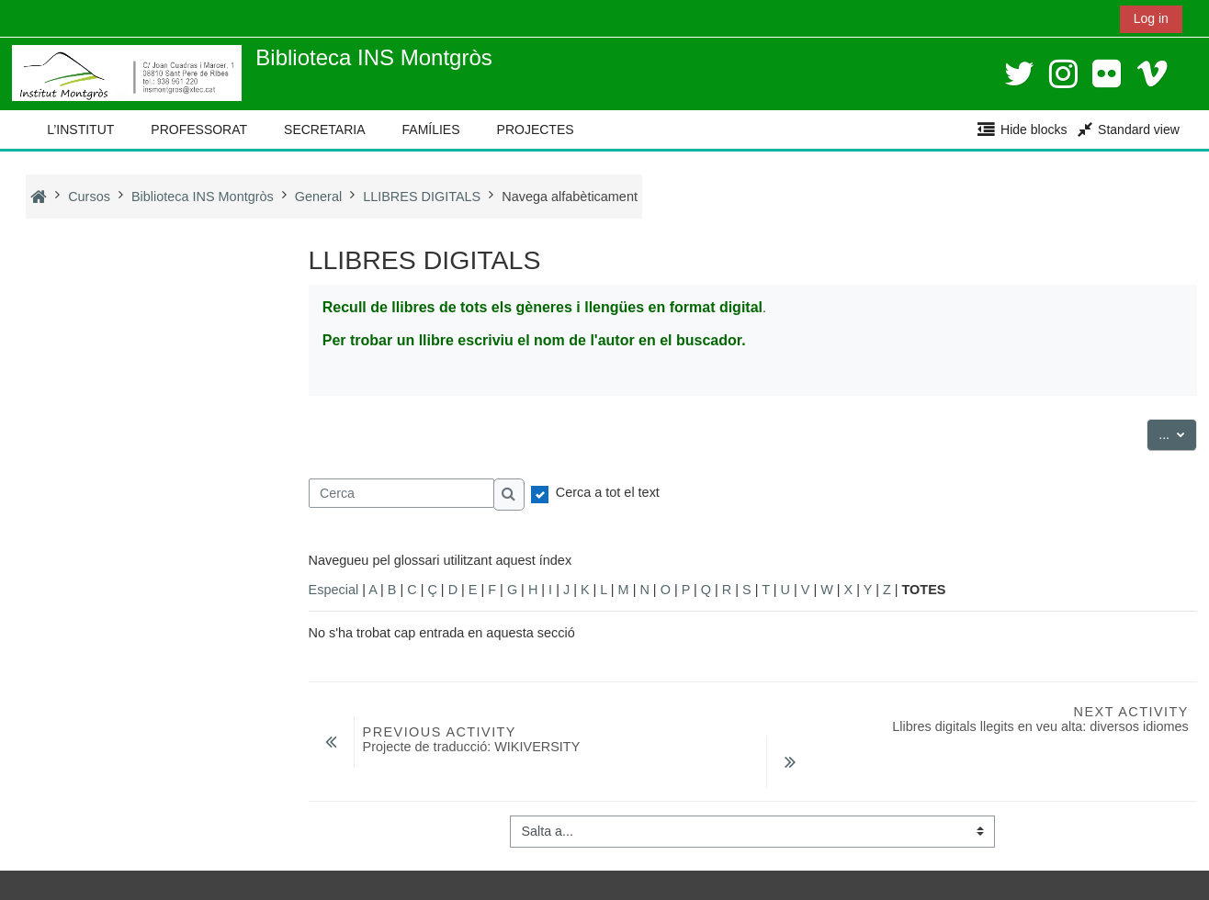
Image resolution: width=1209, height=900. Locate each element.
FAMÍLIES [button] (431, 129)
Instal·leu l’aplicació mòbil (100, 880)
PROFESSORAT (199, 129)
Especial (334, 589)
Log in (1151, 18)
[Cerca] (402, 493)
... (1177, 433)
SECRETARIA (324, 129)
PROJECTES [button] (535, 129)
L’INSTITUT (80, 129)
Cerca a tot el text (608, 492)
